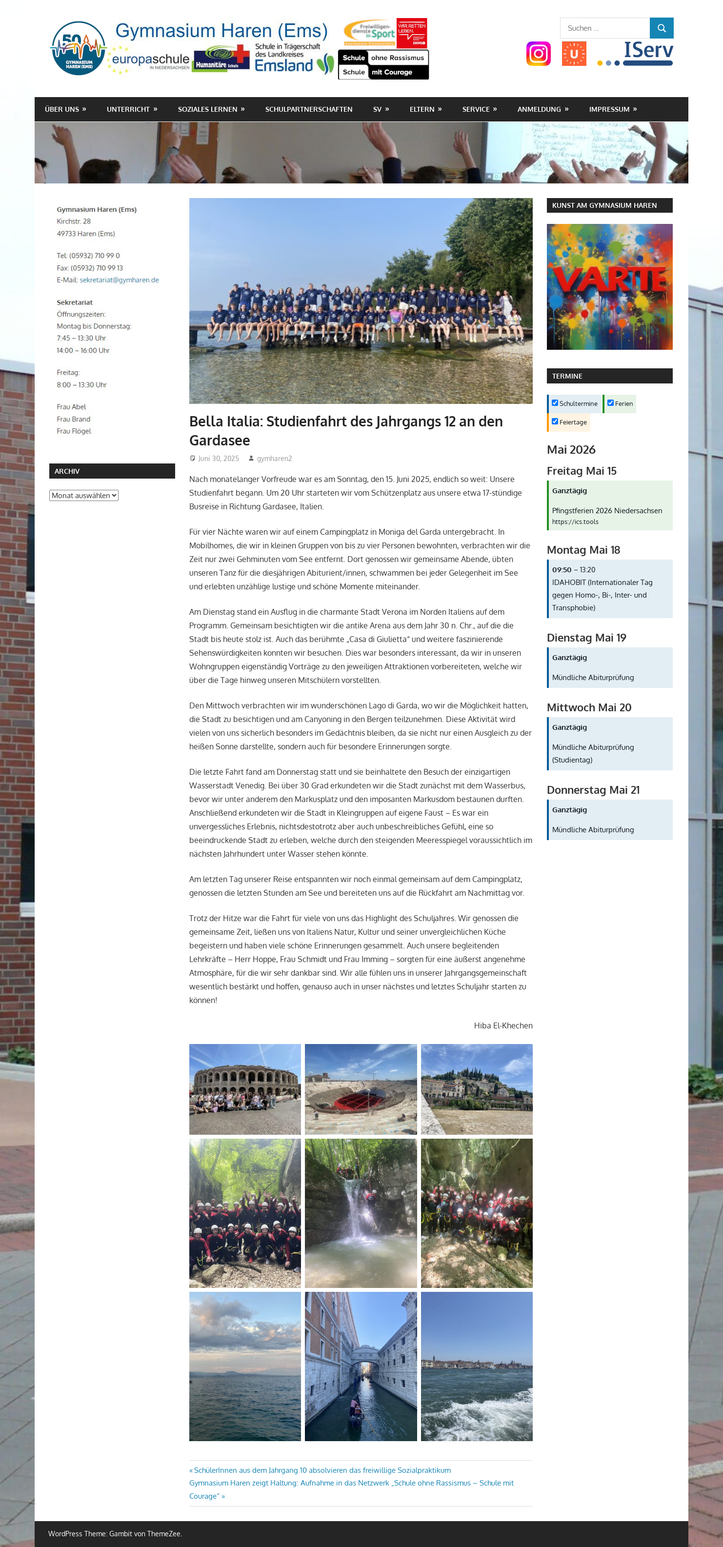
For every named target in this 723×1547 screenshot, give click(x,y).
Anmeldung (539, 109)
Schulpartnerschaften (309, 109)
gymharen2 (274, 458)
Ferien (620, 403)
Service (476, 109)
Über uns (62, 109)
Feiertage (569, 422)
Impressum (609, 109)
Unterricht (128, 109)
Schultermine (575, 403)
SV (377, 109)
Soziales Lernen (208, 109)
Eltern (422, 109)
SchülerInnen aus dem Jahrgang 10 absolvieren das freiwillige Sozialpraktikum (322, 1470)
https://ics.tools (575, 521)
